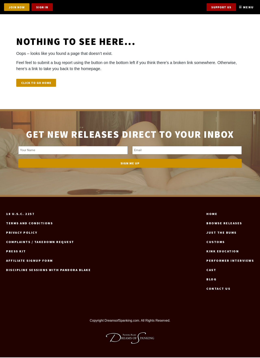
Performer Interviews (230, 261)
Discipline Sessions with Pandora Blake (48, 270)
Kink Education (222, 252)
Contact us (218, 289)
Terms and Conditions (29, 223)
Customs (215, 242)
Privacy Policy (21, 233)
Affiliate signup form (29, 261)
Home (211, 214)
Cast (211, 270)
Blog (211, 280)
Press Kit (16, 252)
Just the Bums (221, 233)
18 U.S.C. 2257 (20, 214)
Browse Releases (224, 223)
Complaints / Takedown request (40, 242)
